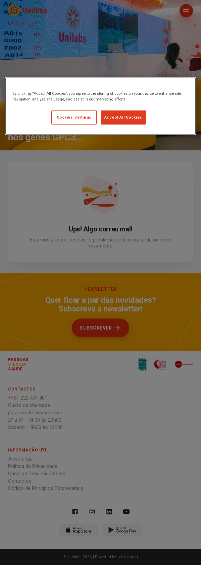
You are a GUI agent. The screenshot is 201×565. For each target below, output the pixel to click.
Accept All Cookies (123, 117)
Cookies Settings (74, 117)
